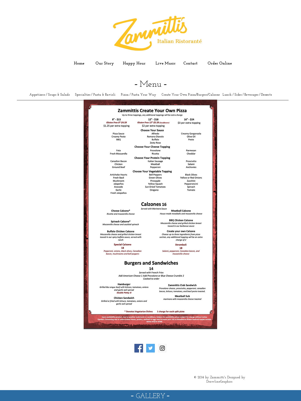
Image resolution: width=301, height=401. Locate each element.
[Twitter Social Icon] (150, 348)
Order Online (220, 63)
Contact (191, 63)
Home (79, 63)
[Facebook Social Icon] (138, 348)
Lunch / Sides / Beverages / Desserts (247, 95)
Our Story (104, 63)
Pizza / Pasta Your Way (139, 95)
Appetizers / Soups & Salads (50, 95)
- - (150, 395)
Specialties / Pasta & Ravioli (95, 95)
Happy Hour (135, 63)
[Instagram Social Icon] (162, 348)
